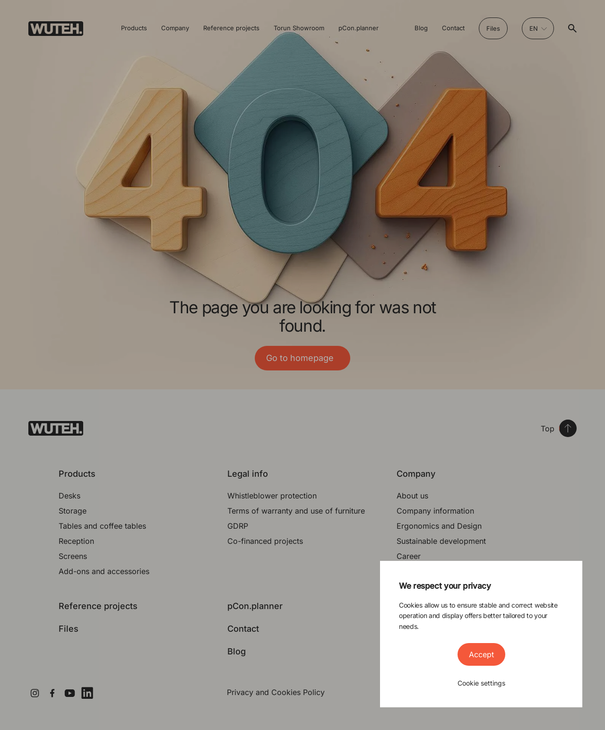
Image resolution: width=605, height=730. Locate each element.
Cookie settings (481, 683)
